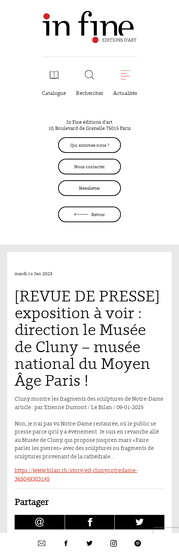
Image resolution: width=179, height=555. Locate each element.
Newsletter (89, 188)
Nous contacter (89, 166)
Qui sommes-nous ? (89, 145)
